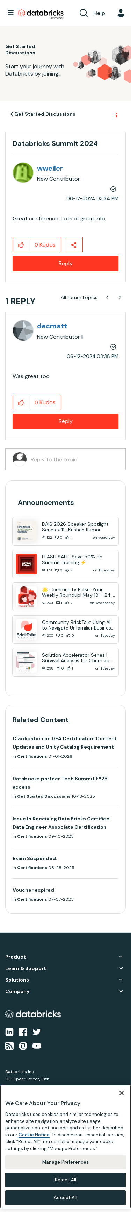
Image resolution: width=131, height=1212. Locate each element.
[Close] (121, 1093)
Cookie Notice (34, 1135)
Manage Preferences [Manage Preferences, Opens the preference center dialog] (65, 1162)
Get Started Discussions (44, 114)
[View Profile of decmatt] (52, 325)
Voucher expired (33, 890)
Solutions (17, 980)
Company (17, 991)
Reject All (65, 1180)
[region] (65, 1147)
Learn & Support (25, 968)
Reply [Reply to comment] (66, 421)
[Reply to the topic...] (74, 459)
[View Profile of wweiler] (50, 168)
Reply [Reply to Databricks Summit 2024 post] (66, 263)
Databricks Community (41, 14)
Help (99, 13)
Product (15, 957)
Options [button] (116, 114)
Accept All (65, 1198)
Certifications (32, 756)
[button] (21, 244)
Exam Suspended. (35, 858)
